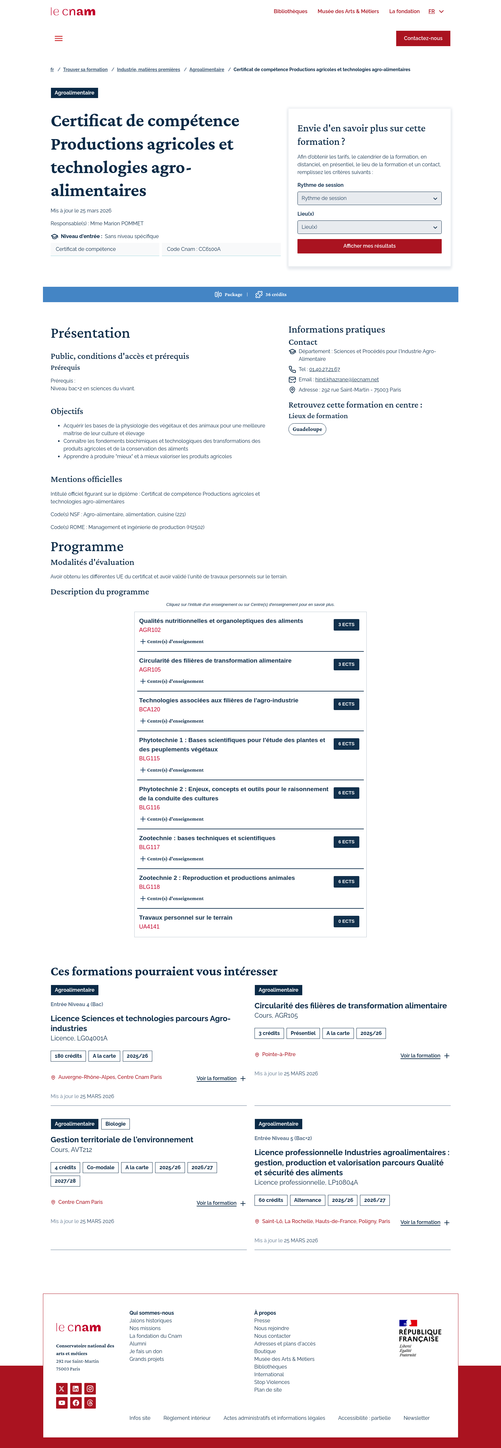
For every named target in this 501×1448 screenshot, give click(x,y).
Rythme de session (320, 185)
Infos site (139, 1418)
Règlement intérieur (186, 1418)
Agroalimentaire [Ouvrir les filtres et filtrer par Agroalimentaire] (75, 93)
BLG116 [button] (149, 807)
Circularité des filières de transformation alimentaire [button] (215, 660)
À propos (265, 1313)
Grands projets (146, 1359)
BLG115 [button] (149, 758)
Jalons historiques (150, 1321)
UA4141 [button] (149, 926)
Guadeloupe (307, 429)
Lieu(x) (305, 214)
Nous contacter (272, 1336)
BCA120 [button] (149, 709)
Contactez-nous (423, 38)
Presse (262, 1321)
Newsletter (417, 1418)
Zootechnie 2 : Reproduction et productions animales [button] (217, 877)
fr (52, 69)
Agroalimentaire (206, 69)
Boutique (265, 1351)
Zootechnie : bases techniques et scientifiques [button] (207, 838)
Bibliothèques (270, 1367)
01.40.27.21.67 (324, 369)
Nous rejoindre (271, 1328)
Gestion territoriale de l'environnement (122, 1139)
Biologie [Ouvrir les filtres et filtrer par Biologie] (115, 1124)
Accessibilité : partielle (364, 1418)
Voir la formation (216, 1078)
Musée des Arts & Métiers (284, 1359)
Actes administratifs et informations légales (274, 1418)
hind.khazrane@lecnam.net (347, 379)
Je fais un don (145, 1351)
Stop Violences (272, 1382)
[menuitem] (290, 11)
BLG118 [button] (149, 887)
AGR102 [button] (150, 630)
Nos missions (145, 1328)
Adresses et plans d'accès (284, 1344)
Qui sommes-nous (151, 1313)
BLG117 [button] (149, 847)
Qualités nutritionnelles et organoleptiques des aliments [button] (221, 620)
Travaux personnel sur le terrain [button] (185, 917)
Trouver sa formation (85, 69)
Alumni (137, 1344)
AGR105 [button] (150, 669)
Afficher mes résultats (369, 246)
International (269, 1374)
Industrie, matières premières (148, 69)
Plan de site (268, 1390)
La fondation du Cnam (155, 1336)
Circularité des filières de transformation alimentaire (351, 1005)
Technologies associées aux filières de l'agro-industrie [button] (218, 700)
